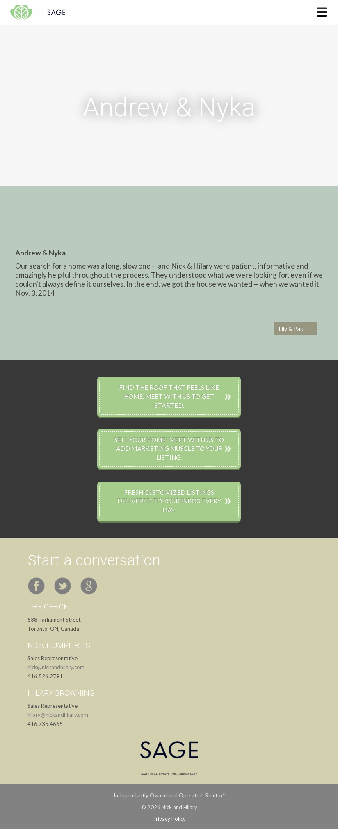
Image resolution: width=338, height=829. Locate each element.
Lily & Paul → (295, 328)
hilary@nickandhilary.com (57, 715)
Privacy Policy (169, 818)
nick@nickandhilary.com (55, 667)
